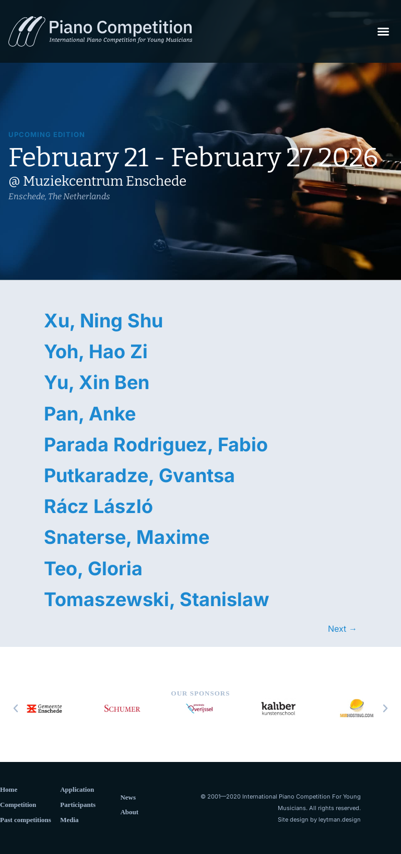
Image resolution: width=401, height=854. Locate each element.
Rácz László (98, 506)
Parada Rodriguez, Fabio (156, 444)
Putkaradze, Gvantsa (139, 475)
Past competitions (25, 820)
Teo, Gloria (93, 568)
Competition (18, 805)
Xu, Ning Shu (103, 320)
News (128, 797)
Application (77, 789)
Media (69, 820)
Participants (78, 805)
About (129, 812)
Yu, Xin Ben (96, 382)
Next (342, 628)
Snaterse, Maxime (126, 537)
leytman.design (340, 819)
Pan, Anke (90, 413)
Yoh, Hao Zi (96, 351)
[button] (383, 31)
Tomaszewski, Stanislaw (156, 599)
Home (8, 789)
